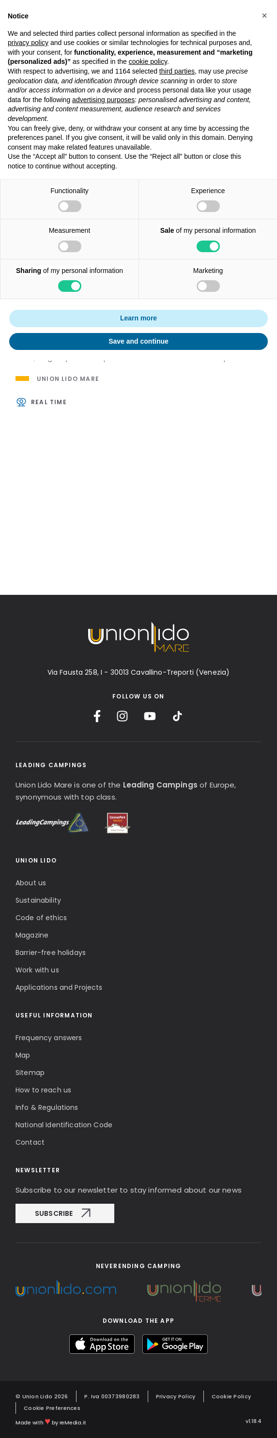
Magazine (31, 935)
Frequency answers (48, 1038)
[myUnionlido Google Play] (175, 1344)
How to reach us (43, 1090)
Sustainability (38, 900)
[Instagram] (122, 716)
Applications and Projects (59, 987)
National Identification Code (63, 1125)
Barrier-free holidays (50, 952)
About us (30, 883)
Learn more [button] (138, 318)
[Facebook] (97, 716)
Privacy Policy (176, 1396)
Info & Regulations (46, 1107)
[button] (264, 15)
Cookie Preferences (52, 1408)
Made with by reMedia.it (50, 1421)
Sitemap (30, 1072)
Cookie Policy (231, 1396)
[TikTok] (177, 716)
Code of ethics (41, 918)
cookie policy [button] (148, 61)
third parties (177, 71)
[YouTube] (150, 716)
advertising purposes (103, 100)
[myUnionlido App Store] (102, 1344)
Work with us (37, 970)
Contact (30, 1142)
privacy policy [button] (28, 42)
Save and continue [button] (138, 341)
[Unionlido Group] (65, 1288)
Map (22, 1055)
